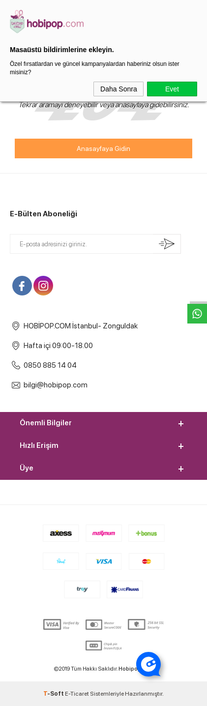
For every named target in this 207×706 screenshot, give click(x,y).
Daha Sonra (118, 89)
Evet (172, 89)
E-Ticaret (77, 693)
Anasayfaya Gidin (103, 148)
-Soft (54, 693)
